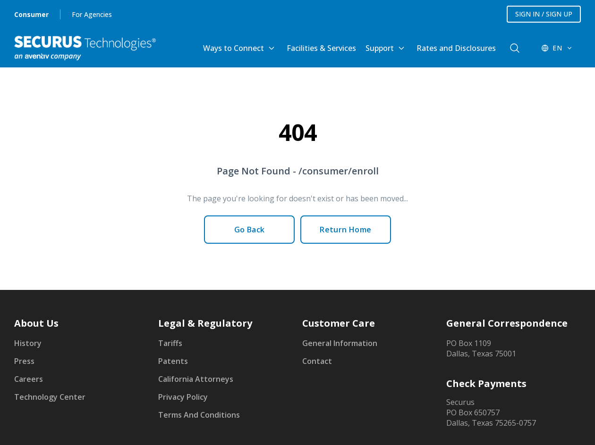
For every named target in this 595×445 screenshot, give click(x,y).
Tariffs (170, 343)
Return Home (345, 229)
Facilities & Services (321, 48)
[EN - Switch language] (557, 48)
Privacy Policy (183, 397)
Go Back (249, 229)
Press (24, 361)
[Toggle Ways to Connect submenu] (271, 48)
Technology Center (49, 397)
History (28, 343)
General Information (339, 343)
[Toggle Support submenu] (401, 48)
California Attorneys (195, 379)
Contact (317, 361)
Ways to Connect (233, 48)
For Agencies (92, 14)
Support (380, 48)
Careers (28, 379)
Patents (173, 361)
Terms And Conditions (199, 415)
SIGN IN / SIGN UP (543, 13)
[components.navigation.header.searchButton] (514, 48)
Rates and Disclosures (456, 48)
